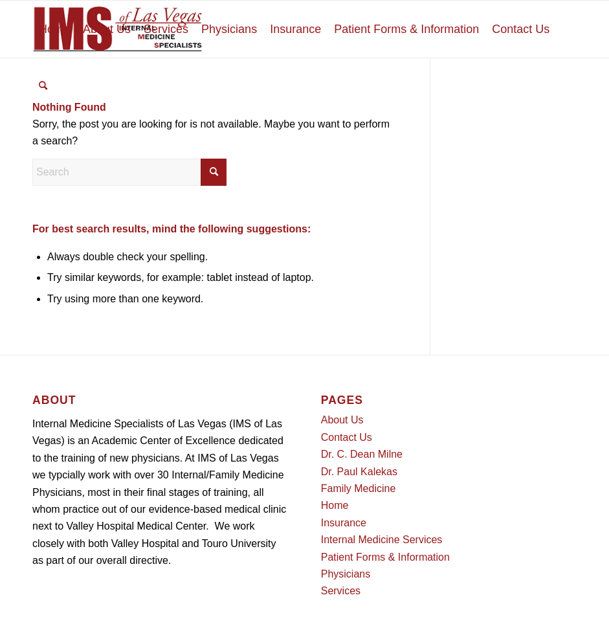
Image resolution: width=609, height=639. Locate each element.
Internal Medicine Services (382, 539)
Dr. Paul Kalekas (359, 471)
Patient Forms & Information (385, 557)
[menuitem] (54, 29)
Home (335, 505)
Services (340, 590)
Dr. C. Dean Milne (362, 454)
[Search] (43, 86)
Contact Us (346, 437)
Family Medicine (358, 488)
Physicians (345, 573)
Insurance (343, 522)
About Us (342, 419)
